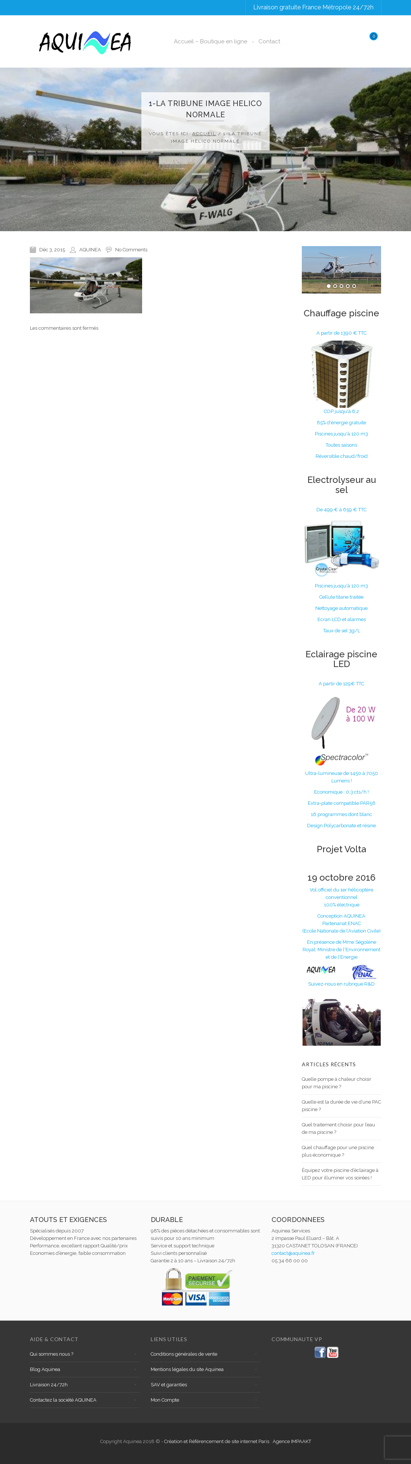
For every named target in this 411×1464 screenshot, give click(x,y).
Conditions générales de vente (184, 1354)
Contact (269, 41)
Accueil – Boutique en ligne (210, 41)
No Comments (131, 249)
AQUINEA (90, 249)
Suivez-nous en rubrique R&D (341, 984)
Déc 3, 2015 (52, 249)
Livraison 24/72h (49, 1384)
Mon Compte (165, 1400)
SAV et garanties (169, 1384)
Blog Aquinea (45, 1369)
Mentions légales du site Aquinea (187, 1369)
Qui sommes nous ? (51, 1354)
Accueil (204, 133)
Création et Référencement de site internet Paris (217, 1441)
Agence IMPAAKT (292, 1441)
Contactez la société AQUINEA (63, 1400)
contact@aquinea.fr (293, 1253)
